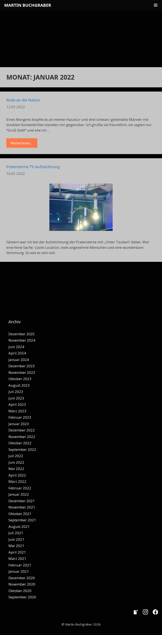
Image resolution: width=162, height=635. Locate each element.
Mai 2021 (16, 545)
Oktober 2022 (19, 443)
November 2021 (21, 507)
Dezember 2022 (21, 430)
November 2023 (21, 372)
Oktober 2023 (19, 378)
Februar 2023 (19, 417)
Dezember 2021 (21, 500)
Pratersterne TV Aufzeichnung (33, 166)
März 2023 (17, 411)
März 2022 (17, 481)
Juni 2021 (16, 539)
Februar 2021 (19, 565)
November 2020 (21, 584)
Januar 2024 (18, 359)
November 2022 (21, 436)
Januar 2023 (18, 423)
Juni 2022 (16, 462)
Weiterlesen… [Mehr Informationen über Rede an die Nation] (22, 143)
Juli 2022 (15, 455)
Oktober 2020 (19, 590)
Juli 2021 (15, 532)
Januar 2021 (18, 571)
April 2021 (17, 552)
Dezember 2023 (21, 365)
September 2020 (22, 597)
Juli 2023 (15, 391)
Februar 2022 (19, 488)
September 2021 (22, 520)
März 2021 (17, 558)
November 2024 (21, 340)
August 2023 (19, 385)
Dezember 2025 (21, 333)
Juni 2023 (16, 398)
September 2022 (22, 449)
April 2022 (17, 475)
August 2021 (19, 526)
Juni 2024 (16, 346)
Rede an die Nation (23, 100)
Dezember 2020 (21, 577)
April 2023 (17, 404)
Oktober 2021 (19, 513)
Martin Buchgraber (27, 5)
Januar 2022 (18, 494)
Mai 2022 (16, 468)
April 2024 (17, 353)
